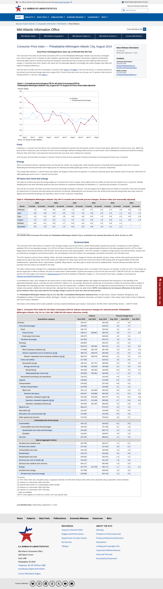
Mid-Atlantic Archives (107, 36)
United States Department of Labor (135, 2)
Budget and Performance (73, 534)
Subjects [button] (29, 17)
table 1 (44, 75)
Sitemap (100, 530)
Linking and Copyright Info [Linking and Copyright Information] (108, 546)
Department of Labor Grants (74, 538)
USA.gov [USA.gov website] (65, 546)
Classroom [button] (93, 17)
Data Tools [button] (42, 17)
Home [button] (18, 17)
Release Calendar (133, 6)
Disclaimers (101, 542)
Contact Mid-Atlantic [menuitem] (134, 36)
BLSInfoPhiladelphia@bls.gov (126, 65)
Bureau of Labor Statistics (26, 24)
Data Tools (44, 518)
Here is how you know (62, 2)
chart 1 (66, 70)
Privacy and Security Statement (110, 538)
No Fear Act (67, 542)
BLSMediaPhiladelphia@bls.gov (127, 74)
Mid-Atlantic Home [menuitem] (28, 36)
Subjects (31, 518)
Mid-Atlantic (62, 24)
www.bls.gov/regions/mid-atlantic (127, 68)
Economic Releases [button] (75, 17)
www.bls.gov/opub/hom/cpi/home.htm (30, 276)
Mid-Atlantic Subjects (80, 36)
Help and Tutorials (104, 554)
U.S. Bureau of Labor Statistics (40, 8)
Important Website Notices (108, 550)
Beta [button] (104, 17)
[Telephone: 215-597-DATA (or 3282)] (38, 565)
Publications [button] (57, 17)
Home (20, 518)
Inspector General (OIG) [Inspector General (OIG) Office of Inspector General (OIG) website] (72, 530)
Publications (60, 518)
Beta (109, 518)
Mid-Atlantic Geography (53, 36)
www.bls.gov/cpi (53, 274)
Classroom (97, 518)
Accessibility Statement (106, 558)
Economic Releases (79, 518)
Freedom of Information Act (108, 534)
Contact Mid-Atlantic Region (29, 573)
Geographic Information (47, 24)
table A (75, 70)
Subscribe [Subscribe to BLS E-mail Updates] (144, 6)
